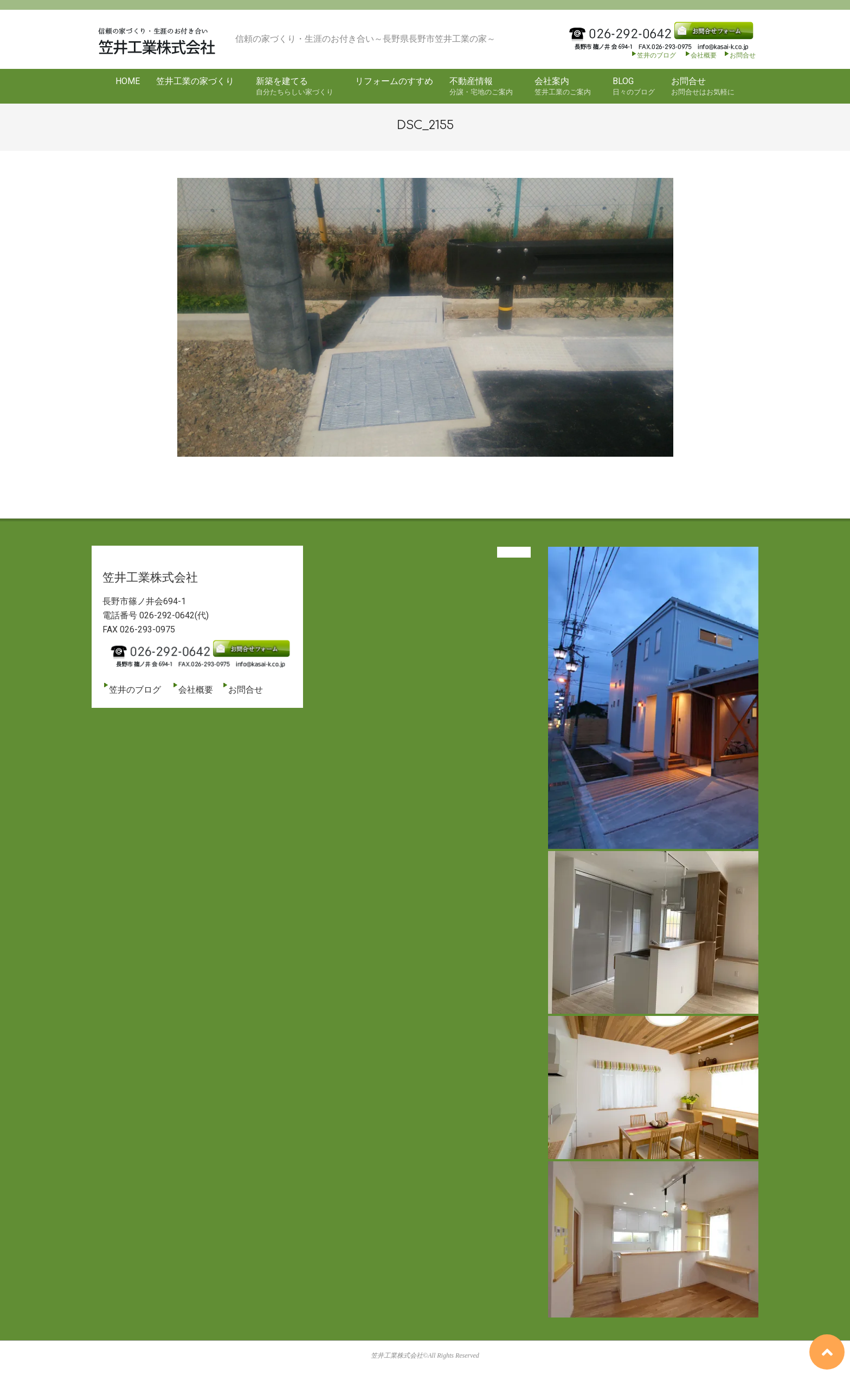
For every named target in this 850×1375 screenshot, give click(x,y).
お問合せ (743, 55)
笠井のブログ (653, 55)
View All (514, 552)
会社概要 (700, 55)
